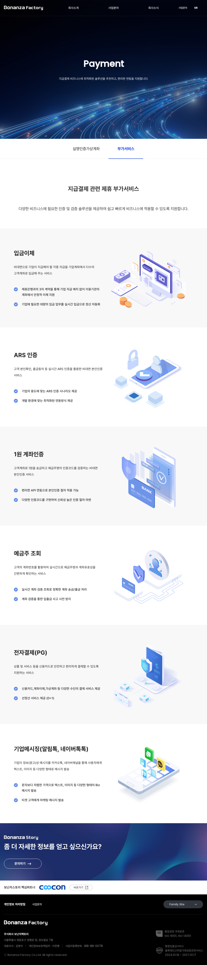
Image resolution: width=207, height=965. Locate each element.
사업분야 (113, 8)
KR (197, 8)
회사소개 (73, 8)
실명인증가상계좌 (86, 149)
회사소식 (153, 8)
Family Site (183, 904)
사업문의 (182, 8)
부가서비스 (125, 149)
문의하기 (20, 863)
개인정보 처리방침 (14, 904)
